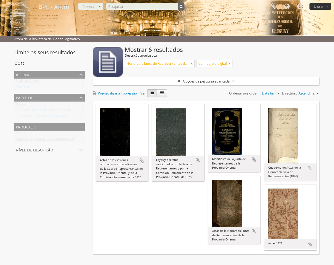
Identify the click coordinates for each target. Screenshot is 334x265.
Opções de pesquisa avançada (206, 81)
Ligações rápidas (299, 6)
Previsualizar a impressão (115, 93)
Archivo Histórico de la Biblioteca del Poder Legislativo (57, 111)
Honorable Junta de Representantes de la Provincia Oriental (61, 140)
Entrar (319, 6)
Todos (20, 104)
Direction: (289, 93)
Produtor (26, 126)
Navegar (89, 6)
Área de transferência (273, 6)
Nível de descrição (34, 149)
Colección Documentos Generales (41, 117)
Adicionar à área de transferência (141, 160)
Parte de (24, 97)
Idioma (286, 6)
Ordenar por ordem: (244, 93)
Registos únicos (27, 81)
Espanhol (22, 88)
